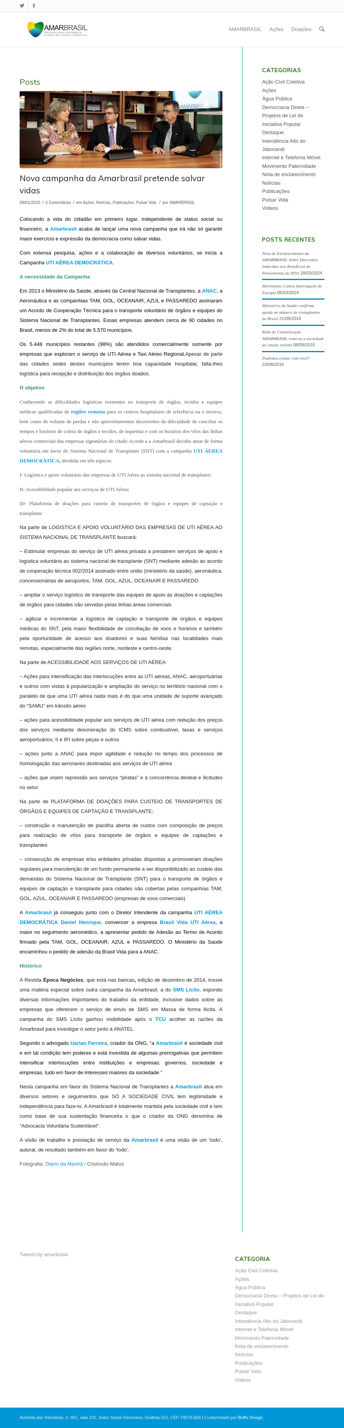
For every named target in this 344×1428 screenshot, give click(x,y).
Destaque (273, 132)
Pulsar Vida (146, 202)
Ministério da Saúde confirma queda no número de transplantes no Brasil (291, 312)
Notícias (103, 202)
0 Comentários (58, 202)
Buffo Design (250, 1417)
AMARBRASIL (182, 202)
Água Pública (277, 99)
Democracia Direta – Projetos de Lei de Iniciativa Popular (285, 115)
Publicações (123, 202)
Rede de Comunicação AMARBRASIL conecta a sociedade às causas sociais (293, 338)
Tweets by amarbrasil (44, 1254)
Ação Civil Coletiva (283, 82)
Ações (88, 202)
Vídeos (270, 208)
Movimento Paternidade (289, 166)
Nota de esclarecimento (289, 174)
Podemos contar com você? (286, 358)
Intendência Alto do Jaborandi (268, 1321)
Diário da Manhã (64, 1164)
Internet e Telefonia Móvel (291, 157)
